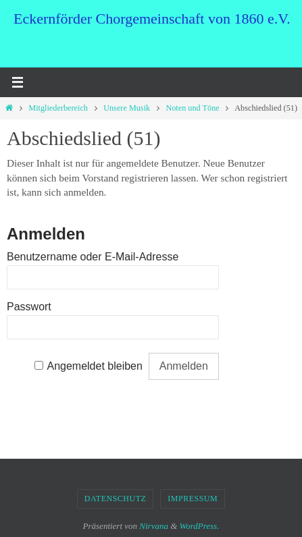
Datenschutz (115, 498)
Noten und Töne (192, 108)
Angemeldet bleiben (94, 366)
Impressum (193, 498)
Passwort (29, 306)
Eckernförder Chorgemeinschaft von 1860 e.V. (152, 18)
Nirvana (153, 526)
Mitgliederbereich (58, 108)
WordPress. (200, 526)
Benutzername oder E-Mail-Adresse (92, 256)
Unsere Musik (126, 108)
